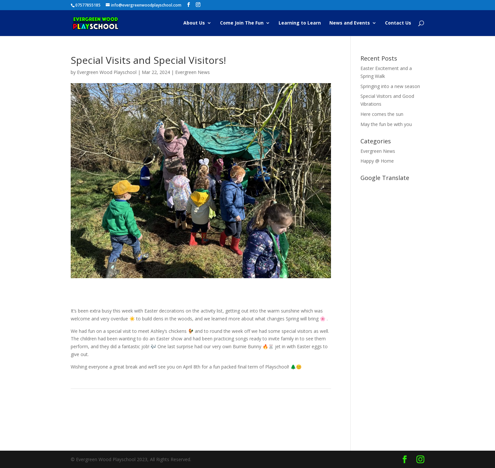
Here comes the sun (381, 114)
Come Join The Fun (242, 23)
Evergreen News (192, 72)
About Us (194, 23)
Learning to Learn (300, 23)
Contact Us (398, 23)
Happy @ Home (377, 161)
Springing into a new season (390, 86)
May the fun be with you (386, 124)
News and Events (349, 23)
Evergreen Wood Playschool (107, 72)
